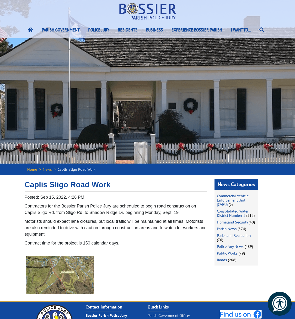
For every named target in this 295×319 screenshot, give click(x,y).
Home (32, 169)
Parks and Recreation (234, 235)
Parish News (227, 228)
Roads (222, 259)
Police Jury (98, 30)
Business (154, 30)
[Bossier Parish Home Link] (30, 29)
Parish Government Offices (169, 315)
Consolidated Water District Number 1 (232, 213)
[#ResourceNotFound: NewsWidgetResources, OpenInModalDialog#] (60, 275)
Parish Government (61, 30)
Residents (127, 30)
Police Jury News (230, 246)
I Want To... (241, 30)
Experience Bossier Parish (197, 30)
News (47, 169)
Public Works (227, 253)
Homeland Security (232, 222)
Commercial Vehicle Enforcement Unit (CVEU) (233, 200)
